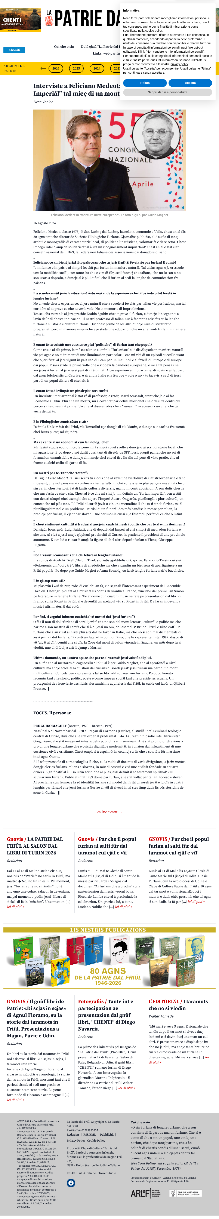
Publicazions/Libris (150, 46)
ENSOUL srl (74, 1173)
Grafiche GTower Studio (100, 1173)
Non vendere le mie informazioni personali (175, 1167)
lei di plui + (15, 907)
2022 (138, 68)
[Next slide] (212, 68)
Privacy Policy (76, 1141)
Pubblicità (107, 1135)
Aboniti (14, 50)
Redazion (73, 1135)
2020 (179, 68)
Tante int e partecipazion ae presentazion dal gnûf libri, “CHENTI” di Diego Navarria (106, 1015)
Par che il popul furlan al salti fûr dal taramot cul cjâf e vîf (107, 846)
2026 (55, 68)
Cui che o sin (64, 46)
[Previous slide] (43, 68)
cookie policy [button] (153, 1146)
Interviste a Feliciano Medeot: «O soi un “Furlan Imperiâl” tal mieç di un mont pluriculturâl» (103, 90)
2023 (117, 68)
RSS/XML (89, 1135)
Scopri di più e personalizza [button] (167, 1207)
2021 (158, 68)
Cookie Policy (96, 1141)
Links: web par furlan (109, 53)
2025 (76, 68)
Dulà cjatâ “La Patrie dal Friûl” (104, 46)
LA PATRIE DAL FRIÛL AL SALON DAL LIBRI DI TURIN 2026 (35, 846)
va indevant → (109, 811)
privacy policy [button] (179, 1179)
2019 (199, 68)
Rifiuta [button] (145, 1198)
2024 (96, 68)
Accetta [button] (190, 1198)
